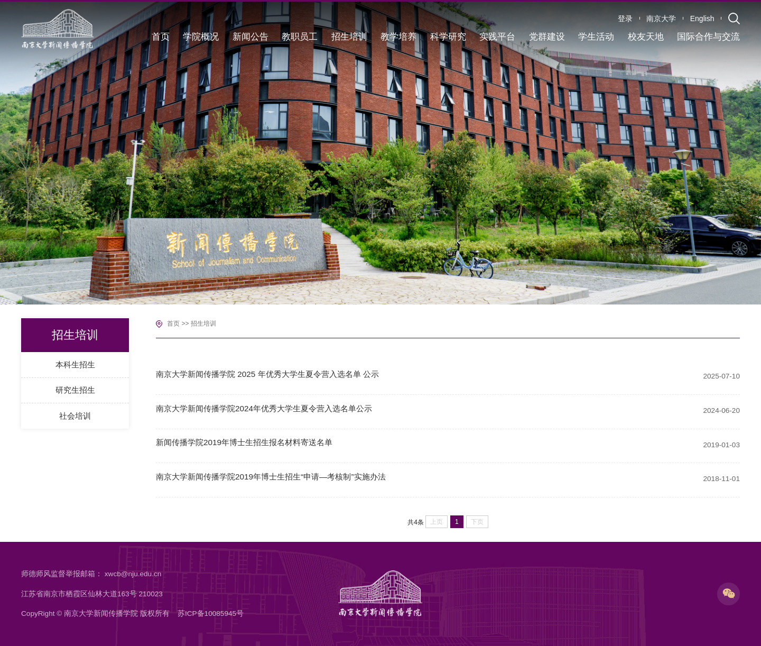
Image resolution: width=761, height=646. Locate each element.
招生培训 (203, 323)
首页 (173, 323)
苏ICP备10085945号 (211, 613)
